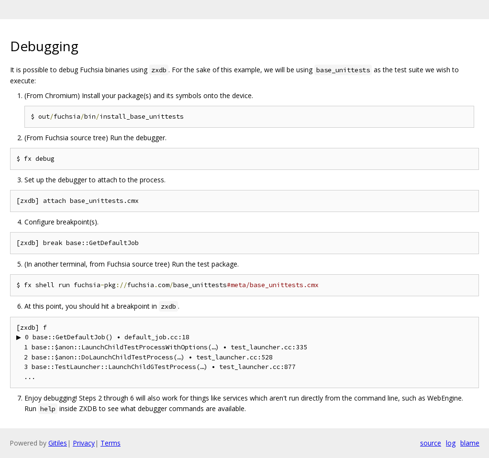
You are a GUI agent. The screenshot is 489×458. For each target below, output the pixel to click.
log (451, 442)
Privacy (84, 442)
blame (469, 442)
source (430, 442)
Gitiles (57, 442)
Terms (110, 442)
